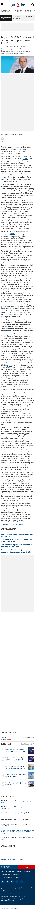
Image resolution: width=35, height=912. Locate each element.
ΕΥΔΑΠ (13, 151)
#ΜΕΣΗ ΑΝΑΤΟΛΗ (7, 11)
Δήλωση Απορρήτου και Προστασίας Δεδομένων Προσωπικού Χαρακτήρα (14, 899)
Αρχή (26, 867)
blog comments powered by (12, 859)
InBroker (3, 890)
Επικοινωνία (11, 871)
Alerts (9, 739)
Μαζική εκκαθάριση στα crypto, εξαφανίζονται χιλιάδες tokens (14, 759)
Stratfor (9, 877)
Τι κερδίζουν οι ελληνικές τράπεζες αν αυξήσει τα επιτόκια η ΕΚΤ (16, 775)
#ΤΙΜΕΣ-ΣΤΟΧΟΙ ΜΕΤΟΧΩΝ (23, 11)
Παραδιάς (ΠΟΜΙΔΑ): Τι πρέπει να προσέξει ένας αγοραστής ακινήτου (15, 767)
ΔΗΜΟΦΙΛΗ (6, 744)
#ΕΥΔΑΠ (5, 524)
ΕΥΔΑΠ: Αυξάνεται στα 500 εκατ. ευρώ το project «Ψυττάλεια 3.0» (15, 807)
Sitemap (19, 871)
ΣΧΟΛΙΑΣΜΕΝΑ (27, 744)
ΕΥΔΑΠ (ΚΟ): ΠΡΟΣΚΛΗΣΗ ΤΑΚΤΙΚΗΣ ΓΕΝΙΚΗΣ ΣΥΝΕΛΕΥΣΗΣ (15, 824)
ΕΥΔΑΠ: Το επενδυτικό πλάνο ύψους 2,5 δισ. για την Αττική (16, 801)
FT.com (3, 877)
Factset (16, 877)
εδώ (17, 18)
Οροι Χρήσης (26, 871)
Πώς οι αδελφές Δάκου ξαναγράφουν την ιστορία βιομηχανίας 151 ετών (15, 750)
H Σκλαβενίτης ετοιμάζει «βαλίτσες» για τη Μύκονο (15, 784)
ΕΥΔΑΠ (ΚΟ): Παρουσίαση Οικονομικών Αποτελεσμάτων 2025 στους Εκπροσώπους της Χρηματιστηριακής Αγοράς (17, 831)
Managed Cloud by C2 (14, 908)
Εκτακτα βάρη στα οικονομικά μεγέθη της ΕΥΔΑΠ (15, 813)
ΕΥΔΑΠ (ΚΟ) (4, 738)
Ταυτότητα (4, 871)
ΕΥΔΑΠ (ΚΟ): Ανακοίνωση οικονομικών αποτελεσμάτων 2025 (17, 838)
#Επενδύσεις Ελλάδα (17, 524)
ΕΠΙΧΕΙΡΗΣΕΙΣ (11, 33)
